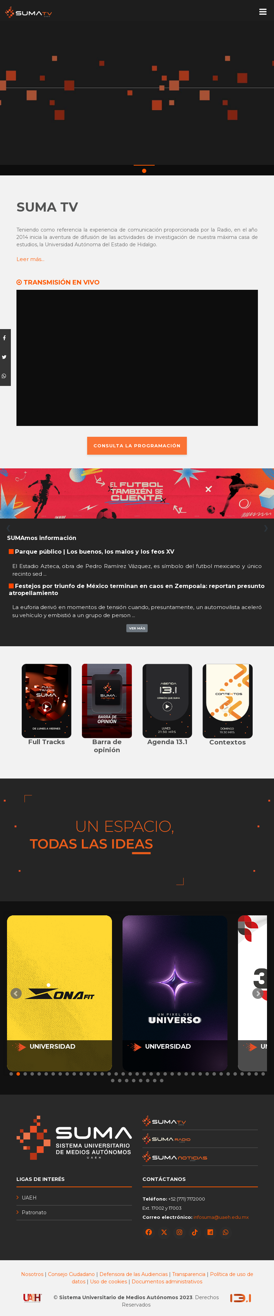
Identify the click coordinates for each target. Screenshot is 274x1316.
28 (200, 1074)
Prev (16, 993)
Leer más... (30, 259)
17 (123, 1074)
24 (172, 1074)
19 (137, 1074)
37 (263, 1074)
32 (228, 1074)
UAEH (29, 1198)
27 (193, 1074)
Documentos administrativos (167, 1281)
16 (116, 1074)
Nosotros (32, 1274)
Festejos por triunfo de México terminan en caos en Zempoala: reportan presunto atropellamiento (137, 589)
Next (258, 993)
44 (154, 1080)
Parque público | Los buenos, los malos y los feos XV (94, 551)
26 (186, 1074)
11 (81, 1074)
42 (140, 1080)
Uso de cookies (108, 1281)
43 (147, 1080)
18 (130, 1074)
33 (235, 1074)
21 (151, 1074)
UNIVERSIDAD (53, 1046)
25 (179, 1074)
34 (242, 1074)
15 (109, 1074)
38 (112, 1080)
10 (74, 1074)
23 (165, 1074)
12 (88, 1074)
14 (102, 1074)
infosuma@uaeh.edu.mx (221, 1217)
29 (207, 1074)
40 (126, 1080)
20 (144, 1074)
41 (133, 1080)
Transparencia (189, 1274)
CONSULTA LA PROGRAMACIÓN (137, 445)
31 (221, 1074)
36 (256, 1074)
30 (214, 1074)
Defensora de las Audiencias (133, 1274)
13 (95, 1074)
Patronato (34, 1212)
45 (161, 1080)
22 (158, 1074)
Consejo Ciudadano (71, 1274)
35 (249, 1074)
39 (119, 1080)
